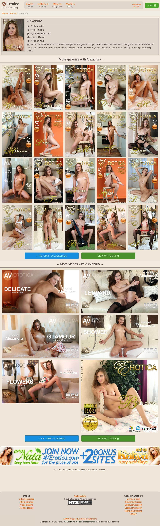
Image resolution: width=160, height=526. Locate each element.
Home (29, 5)
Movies (57, 5)
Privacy (133, 514)
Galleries (43, 5)
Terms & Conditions (133, 511)
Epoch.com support (133, 508)
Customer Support (133, 502)
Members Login (136, 6)
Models (70, 5)
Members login (133, 499)
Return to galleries (51, 255)
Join (151, 5)
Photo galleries (26, 502)
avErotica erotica (26, 499)
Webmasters (80, 496)
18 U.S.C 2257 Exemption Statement (80, 519)
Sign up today (108, 255)
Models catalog (26, 508)
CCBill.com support (133, 505)
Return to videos (52, 438)
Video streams (26, 505)
